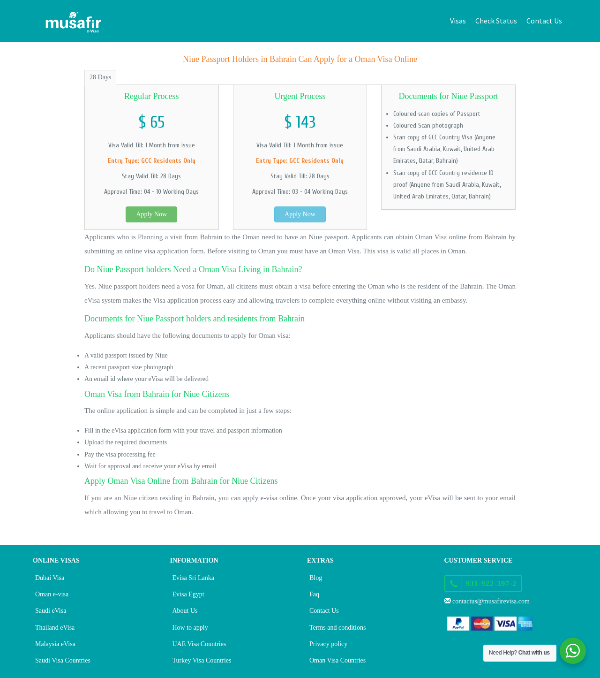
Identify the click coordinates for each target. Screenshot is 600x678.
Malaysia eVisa (55, 644)
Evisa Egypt (188, 594)
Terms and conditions (337, 627)
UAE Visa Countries (199, 644)
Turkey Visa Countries (202, 660)
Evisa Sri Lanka (193, 577)
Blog (315, 577)
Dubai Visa (49, 577)
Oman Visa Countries (337, 660)
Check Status (496, 20)
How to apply (190, 627)
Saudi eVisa (50, 610)
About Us (185, 610)
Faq (314, 594)
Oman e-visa (51, 594)
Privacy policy (328, 644)
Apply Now (151, 214)
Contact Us (544, 20)
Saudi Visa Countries (62, 660)
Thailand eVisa (55, 627)
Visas (458, 20)
